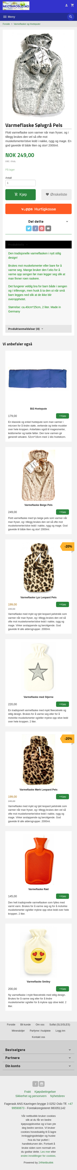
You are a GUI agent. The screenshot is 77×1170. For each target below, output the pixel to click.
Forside (6, 24)
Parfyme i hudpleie (40, 1030)
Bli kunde (25, 1024)
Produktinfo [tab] (16, 244)
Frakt (27, 1091)
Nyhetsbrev (57, 1096)
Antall (8, 177)
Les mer (45, 1151)
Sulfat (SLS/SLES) (59, 1024)
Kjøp (20, 194)
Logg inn (60, 1030)
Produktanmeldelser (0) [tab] (23, 329)
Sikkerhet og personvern (31, 1096)
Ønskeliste (56, 194)
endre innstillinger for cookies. (38, 1155)
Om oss (40, 1024)
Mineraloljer (18, 1030)
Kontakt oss (38, 1037)
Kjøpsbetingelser (45, 1091)
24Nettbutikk (46, 1162)
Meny (9, 16)
